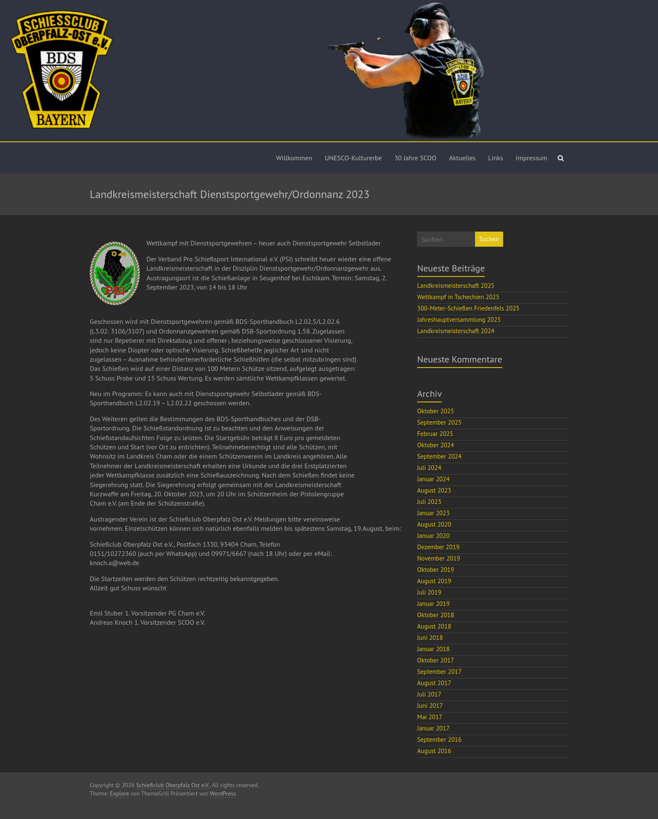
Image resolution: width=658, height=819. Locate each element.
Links (495, 158)
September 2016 (439, 739)
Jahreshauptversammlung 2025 (459, 319)
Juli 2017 (429, 694)
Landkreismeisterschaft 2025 (455, 286)
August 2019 (434, 581)
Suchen (489, 239)
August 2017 (434, 683)
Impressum (531, 158)
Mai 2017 (429, 717)
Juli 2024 (429, 468)
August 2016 (434, 751)
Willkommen (294, 158)
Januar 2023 (433, 513)
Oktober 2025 (435, 411)
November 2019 (438, 558)
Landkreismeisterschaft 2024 (455, 331)
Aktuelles (462, 158)
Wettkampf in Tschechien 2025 (458, 297)
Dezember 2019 (438, 547)
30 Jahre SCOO (415, 158)
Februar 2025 (435, 434)
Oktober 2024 (435, 445)
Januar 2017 (433, 728)
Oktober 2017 (435, 660)
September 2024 (439, 456)
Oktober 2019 (435, 570)
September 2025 (439, 422)
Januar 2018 (433, 649)
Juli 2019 (429, 592)
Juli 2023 (429, 502)
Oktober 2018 (435, 615)
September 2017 (439, 672)
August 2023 (434, 490)
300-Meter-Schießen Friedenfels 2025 (468, 308)
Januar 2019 (433, 604)
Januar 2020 (433, 536)
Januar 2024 (433, 479)
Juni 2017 (430, 705)
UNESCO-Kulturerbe (353, 158)
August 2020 (434, 524)
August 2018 (434, 626)
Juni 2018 (430, 638)
